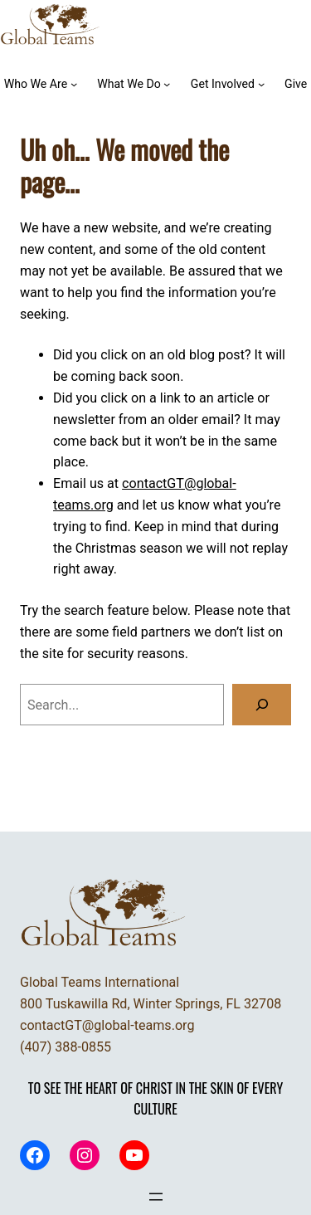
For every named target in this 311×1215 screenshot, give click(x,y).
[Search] (261, 704)
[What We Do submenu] (166, 84)
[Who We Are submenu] (73, 84)
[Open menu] (156, 1197)
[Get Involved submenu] (261, 84)
